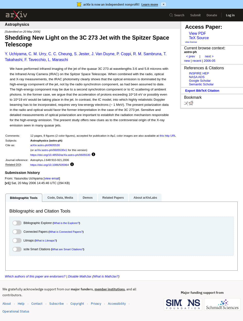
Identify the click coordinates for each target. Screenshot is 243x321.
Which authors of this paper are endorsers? (35, 276)
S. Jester (81, 54)
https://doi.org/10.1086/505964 (49, 164)
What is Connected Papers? (66, 231)
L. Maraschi (58, 60)
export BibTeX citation (202, 90)
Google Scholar (200, 80)
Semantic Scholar (201, 84)
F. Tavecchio (35, 60)
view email (51, 178)
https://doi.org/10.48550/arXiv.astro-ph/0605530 (60, 154)
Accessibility (117, 304)
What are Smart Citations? (67, 249)
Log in (230, 15)
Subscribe (56, 304)
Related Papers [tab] (113, 197)
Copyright (77, 304)
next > (209, 56)
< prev (190, 56)
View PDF (197, 33)
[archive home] (16, 15)
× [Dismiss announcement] (164, 4)
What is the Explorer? (66, 223)
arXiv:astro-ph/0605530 (45, 145)
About (6, 304)
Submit (195, 15)
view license (191, 42)
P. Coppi (124, 54)
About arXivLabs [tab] (145, 197)
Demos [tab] (88, 197)
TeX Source (199, 38)
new (187, 60)
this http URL (168, 135)
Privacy (96, 304)
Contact (37, 304)
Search (176, 15)
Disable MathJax (79, 276)
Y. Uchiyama (15, 54)
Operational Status (15, 311)
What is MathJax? (105, 276)
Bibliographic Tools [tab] (23, 198)
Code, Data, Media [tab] (60, 197)
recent (196, 60)
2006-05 (210, 60)
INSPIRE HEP (199, 73)
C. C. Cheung (60, 54)
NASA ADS (197, 77)
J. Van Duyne (102, 54)
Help (21, 304)
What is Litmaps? (45, 240)
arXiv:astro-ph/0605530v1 (51, 150)
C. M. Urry (37, 54)
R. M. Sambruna (147, 54)
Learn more (149, 4)
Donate (212, 15)
